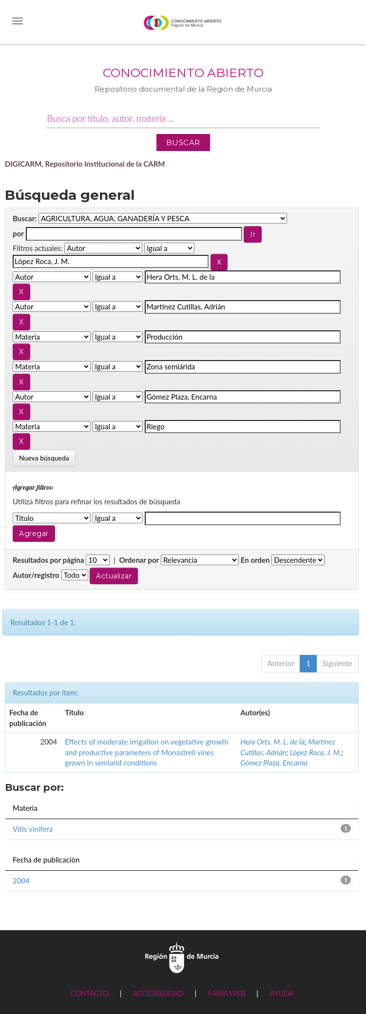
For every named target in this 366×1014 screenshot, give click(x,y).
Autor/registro (36, 575)
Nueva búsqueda (44, 458)
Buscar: (25, 218)
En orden (255, 559)
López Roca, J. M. (316, 752)
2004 (21, 880)
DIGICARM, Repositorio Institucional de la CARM (85, 163)
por (18, 233)
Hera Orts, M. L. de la (272, 741)
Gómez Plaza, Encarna (274, 762)
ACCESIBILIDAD (158, 992)
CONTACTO (89, 992)
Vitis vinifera (33, 828)
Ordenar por (139, 559)
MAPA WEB (226, 992)
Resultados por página (48, 559)
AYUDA (281, 992)
